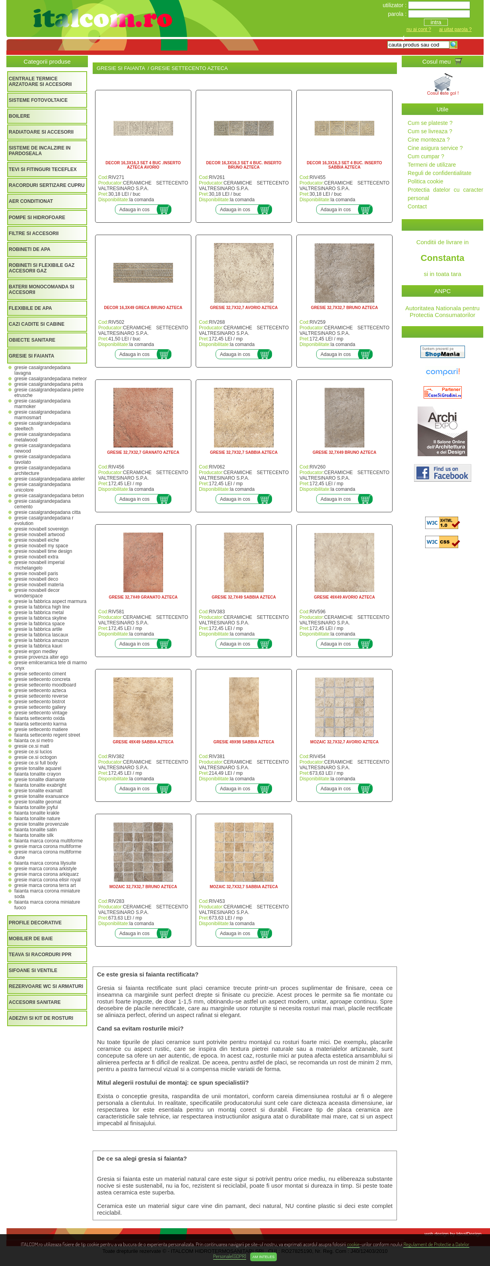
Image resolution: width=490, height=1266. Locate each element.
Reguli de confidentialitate (439, 173)
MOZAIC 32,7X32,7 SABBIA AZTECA (244, 887)
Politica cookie (425, 181)
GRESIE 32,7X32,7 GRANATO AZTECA (143, 452)
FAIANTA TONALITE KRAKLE (36, 813)
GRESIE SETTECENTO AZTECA (40, 690)
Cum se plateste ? (430, 123)
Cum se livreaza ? (430, 131)
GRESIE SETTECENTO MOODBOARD (45, 685)
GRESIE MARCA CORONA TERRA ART (45, 885)
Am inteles (263, 1257)
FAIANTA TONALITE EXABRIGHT (40, 785)
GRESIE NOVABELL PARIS (36, 573)
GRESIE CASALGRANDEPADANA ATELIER (49, 479)
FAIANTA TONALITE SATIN (35, 829)
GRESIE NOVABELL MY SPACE (41, 545)
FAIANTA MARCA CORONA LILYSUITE (45, 863)
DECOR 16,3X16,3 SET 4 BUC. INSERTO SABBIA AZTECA (344, 165)
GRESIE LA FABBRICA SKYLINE (40, 618)
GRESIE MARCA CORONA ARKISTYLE (45, 868)
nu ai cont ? (418, 29)
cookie (353, 1244)
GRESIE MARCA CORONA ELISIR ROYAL (47, 880)
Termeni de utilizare (432, 164)
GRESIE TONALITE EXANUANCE (41, 796)
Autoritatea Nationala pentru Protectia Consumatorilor (442, 311)
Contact (417, 206)
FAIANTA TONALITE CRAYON (37, 774)
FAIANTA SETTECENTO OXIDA (39, 718)
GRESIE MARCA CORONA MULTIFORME (48, 846)
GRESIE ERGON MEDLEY (36, 651)
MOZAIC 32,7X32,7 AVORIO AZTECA (344, 742)
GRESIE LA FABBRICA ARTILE (38, 629)
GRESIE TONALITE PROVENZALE (41, 824)
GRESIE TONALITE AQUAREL (37, 768)
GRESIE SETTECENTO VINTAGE (40, 713)
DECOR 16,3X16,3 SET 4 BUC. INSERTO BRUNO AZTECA (243, 165)
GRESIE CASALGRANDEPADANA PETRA (48, 384)
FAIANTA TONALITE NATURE (37, 818)
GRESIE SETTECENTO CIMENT (40, 674)
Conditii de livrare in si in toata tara (442, 258)
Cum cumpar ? (426, 156)
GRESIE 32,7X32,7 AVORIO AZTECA (244, 307)
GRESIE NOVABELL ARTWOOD (39, 534)
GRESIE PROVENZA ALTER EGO (41, 657)
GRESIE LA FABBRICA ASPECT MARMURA (50, 601)
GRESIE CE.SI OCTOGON (35, 757)
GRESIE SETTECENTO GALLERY (40, 707)
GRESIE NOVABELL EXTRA (36, 557)
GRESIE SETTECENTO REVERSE (41, 696)
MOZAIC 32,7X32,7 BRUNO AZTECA (143, 887)
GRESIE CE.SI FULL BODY (36, 763)
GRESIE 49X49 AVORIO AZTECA (344, 597)
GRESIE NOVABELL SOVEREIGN (41, 529)
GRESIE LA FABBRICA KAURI (38, 646)
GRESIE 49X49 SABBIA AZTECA (143, 742)
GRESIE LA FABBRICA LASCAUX (41, 635)
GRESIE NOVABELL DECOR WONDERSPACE (37, 593)
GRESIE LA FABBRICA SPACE (39, 623)
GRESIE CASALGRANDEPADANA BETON (49, 495)
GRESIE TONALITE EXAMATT (38, 790)
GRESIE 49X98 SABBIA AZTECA (243, 742)
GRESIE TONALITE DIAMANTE (39, 779)
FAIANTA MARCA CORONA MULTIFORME (48, 841)
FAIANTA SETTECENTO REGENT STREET (47, 735)
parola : (398, 14)
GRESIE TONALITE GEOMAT (37, 802)
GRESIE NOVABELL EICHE (36, 540)
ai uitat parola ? (455, 29)
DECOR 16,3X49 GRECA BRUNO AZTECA (143, 307)
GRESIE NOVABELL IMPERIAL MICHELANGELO (39, 565)
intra (435, 22)
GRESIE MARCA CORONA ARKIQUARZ (46, 874)
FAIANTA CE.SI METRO (33, 740)
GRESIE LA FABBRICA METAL (39, 612)
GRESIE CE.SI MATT (31, 746)
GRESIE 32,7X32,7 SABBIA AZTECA (244, 452)
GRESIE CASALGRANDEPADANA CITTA (47, 512)
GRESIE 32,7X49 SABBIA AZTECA (244, 597)
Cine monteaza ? (429, 139)
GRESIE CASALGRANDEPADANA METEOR (50, 378)
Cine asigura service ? (435, 148)
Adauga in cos (134, 209)
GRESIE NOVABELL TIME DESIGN (43, 551)
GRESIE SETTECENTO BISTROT (39, 701)
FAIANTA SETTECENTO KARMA (40, 724)
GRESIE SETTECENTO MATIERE (41, 729)
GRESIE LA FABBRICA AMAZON (41, 640)
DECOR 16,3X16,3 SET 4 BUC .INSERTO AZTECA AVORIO (143, 165)
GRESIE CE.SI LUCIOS (33, 752)
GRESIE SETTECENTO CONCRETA (42, 679)
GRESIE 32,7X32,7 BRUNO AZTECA (344, 307)
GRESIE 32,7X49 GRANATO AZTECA (143, 597)
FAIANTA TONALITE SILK (34, 835)
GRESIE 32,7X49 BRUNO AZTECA (344, 452)
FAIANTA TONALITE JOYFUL (36, 807)
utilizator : (395, 5)
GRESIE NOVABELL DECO (36, 579)
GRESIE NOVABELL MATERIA (39, 584)
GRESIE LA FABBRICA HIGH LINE (42, 607)
